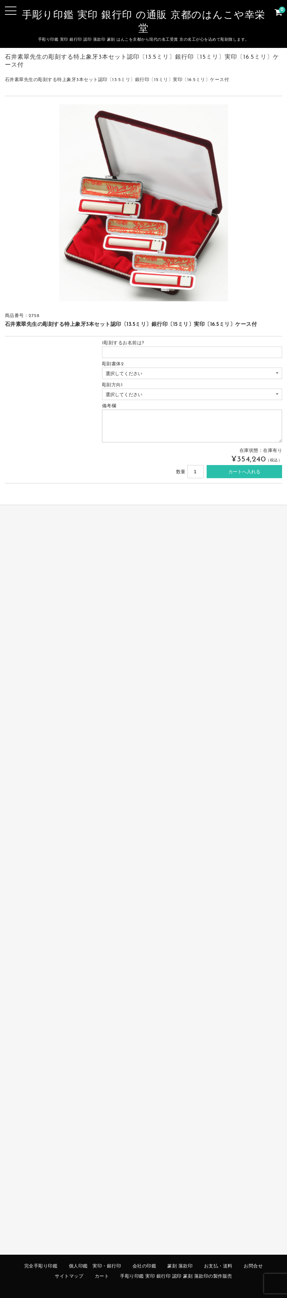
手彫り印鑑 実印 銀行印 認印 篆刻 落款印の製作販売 (176, 1276)
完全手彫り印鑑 (41, 1266)
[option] (143, 202)
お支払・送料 (218, 1266)
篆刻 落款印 (180, 1266)
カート (102, 1276)
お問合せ (253, 1266)
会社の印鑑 (144, 1266)
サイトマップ (69, 1276)
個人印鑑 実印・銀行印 (95, 1266)
